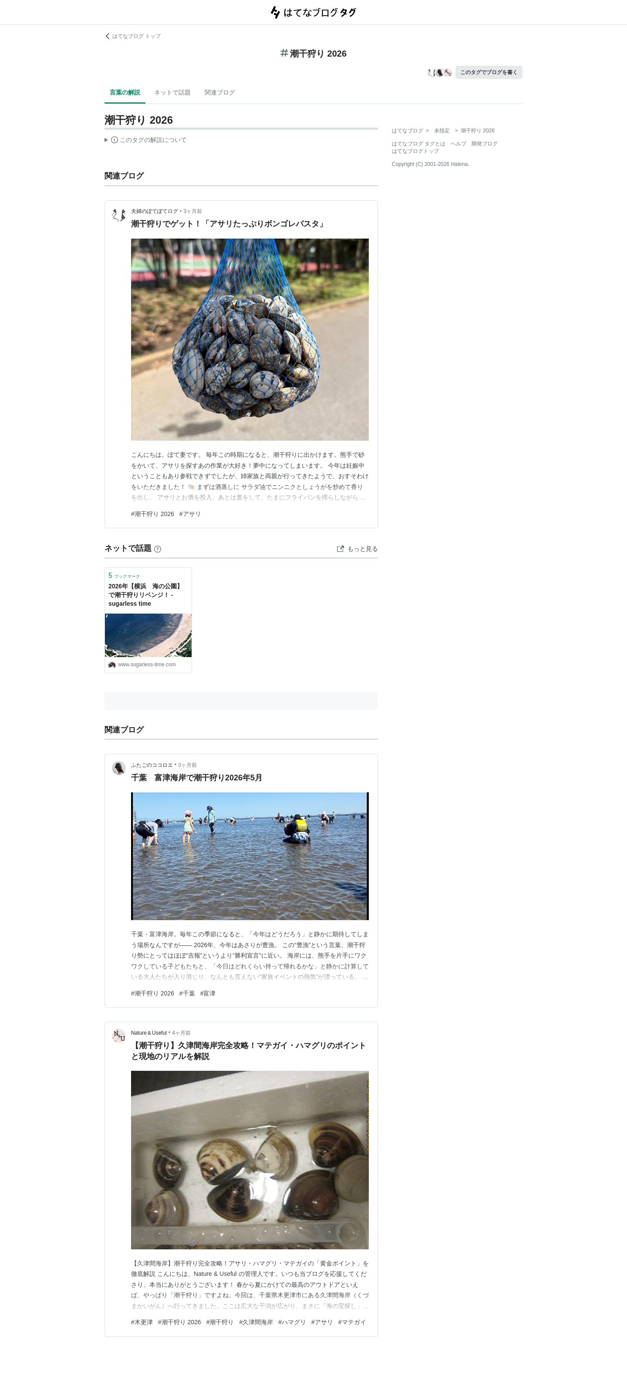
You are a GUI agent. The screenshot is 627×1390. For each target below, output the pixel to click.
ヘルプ (458, 144)
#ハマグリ (292, 1322)
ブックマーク (124, 575)
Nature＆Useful (149, 1033)
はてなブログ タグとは (418, 144)
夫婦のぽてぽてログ (154, 211)
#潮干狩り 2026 (152, 513)
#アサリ (190, 513)
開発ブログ (485, 144)
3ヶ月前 (192, 211)
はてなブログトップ (415, 151)
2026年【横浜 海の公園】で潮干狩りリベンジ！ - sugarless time (145, 595)
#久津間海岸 (256, 1322)
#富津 (208, 993)
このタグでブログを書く (489, 72)
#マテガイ (352, 1322)
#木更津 (142, 1322)
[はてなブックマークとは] (157, 548)
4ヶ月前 (181, 1033)
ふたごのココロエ (152, 765)
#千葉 (187, 993)
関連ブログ (220, 92)
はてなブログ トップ (132, 36)
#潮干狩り (220, 1322)
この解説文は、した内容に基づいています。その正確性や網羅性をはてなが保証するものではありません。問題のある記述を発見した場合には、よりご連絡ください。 (145, 141)
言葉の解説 (125, 92)
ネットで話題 (172, 92)
